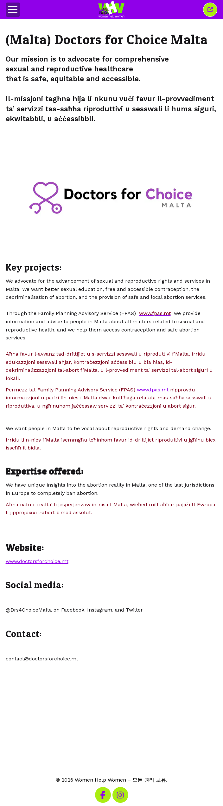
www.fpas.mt (153, 390)
